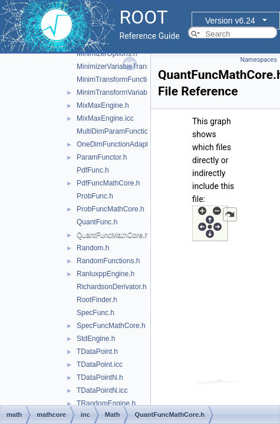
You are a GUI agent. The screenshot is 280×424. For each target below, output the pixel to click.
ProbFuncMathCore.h (110, 209)
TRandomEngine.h (106, 403)
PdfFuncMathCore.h (108, 183)
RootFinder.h (97, 300)
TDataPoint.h (97, 351)
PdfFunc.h (93, 170)
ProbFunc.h (95, 196)
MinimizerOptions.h (107, 53)
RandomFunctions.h (108, 261)
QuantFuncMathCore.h (113, 235)
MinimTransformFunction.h (118, 79)
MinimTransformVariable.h (118, 92)
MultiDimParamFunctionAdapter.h (129, 131)
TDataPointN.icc (102, 390)
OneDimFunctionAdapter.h (118, 144)
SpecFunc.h (95, 313)
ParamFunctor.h (102, 157)
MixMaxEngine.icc (105, 118)
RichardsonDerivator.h (112, 287)
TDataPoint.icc (100, 364)
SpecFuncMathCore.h (111, 326)
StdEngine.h (96, 338)
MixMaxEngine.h (103, 105)
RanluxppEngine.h (105, 274)
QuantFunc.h (97, 222)
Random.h (93, 248)
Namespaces (259, 60)
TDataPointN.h (100, 377)
